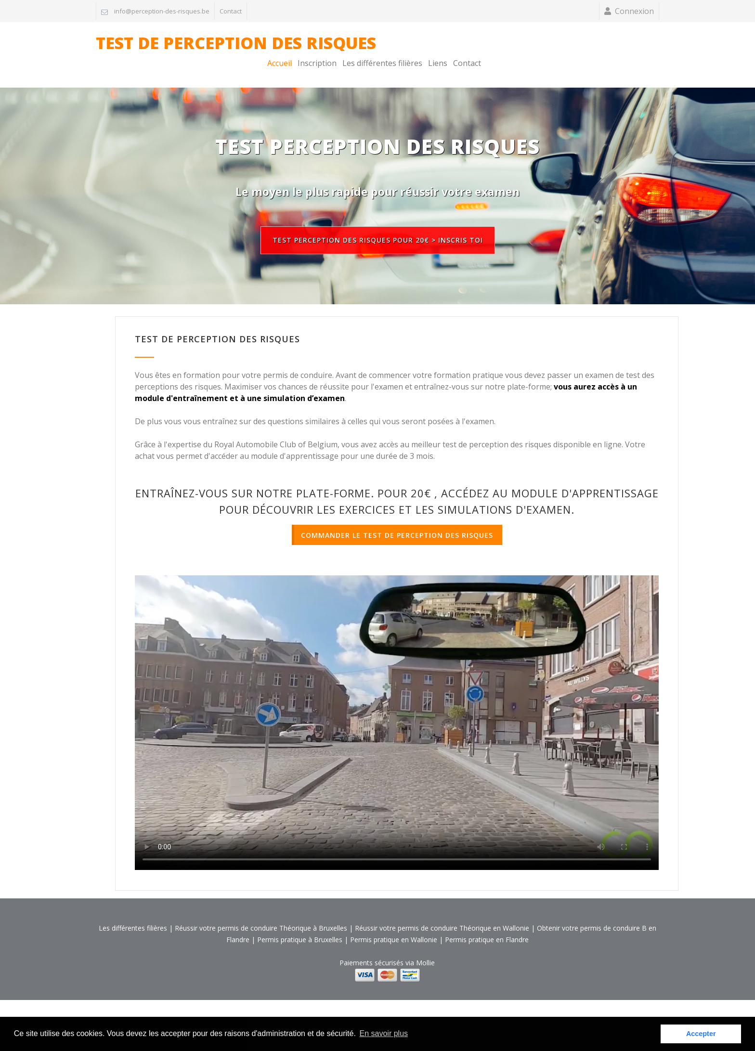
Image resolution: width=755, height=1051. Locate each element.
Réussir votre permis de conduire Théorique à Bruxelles (261, 911)
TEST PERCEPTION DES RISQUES (377, 130)
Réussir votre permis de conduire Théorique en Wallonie (442, 911)
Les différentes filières (560, 46)
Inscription (495, 46)
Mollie (425, 946)
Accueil (457, 46)
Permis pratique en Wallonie (393, 923)
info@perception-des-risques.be (161, 11)
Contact (231, 11)
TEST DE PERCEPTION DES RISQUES (236, 47)
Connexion (634, 11)
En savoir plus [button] (384, 1033)
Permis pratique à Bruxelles (299, 923)
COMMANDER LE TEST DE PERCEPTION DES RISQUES (397, 518)
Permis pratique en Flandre (487, 923)
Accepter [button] (701, 1034)
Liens (615, 46)
